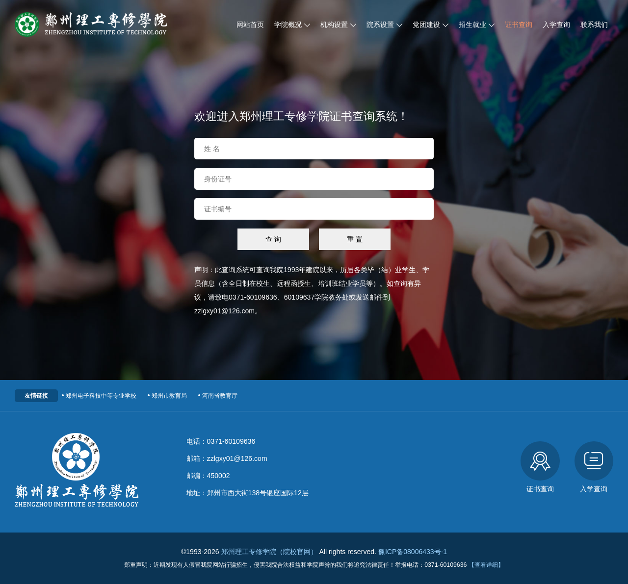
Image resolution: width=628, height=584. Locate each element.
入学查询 (556, 24)
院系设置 (384, 24)
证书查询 (518, 24)
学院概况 (292, 24)
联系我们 (594, 24)
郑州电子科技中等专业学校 (98, 395)
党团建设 (430, 24)
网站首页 (250, 24)
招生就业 (477, 24)
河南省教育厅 (216, 395)
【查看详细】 (486, 564)
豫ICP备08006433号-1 (412, 552)
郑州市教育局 (166, 395)
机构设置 (338, 24)
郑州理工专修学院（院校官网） (269, 552)
